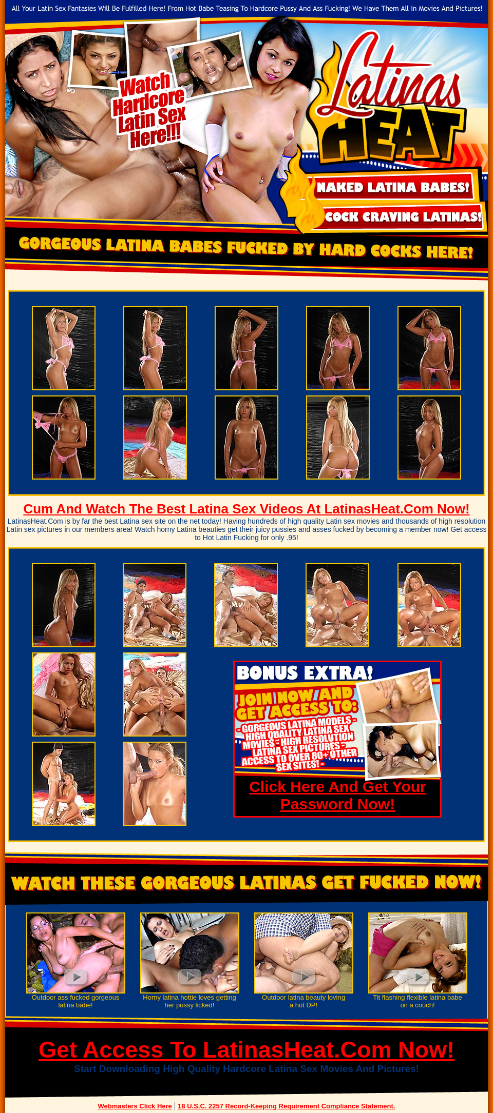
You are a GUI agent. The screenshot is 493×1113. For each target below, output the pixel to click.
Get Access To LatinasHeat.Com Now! (246, 1050)
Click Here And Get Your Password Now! (337, 795)
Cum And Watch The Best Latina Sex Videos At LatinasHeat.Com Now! (246, 508)
